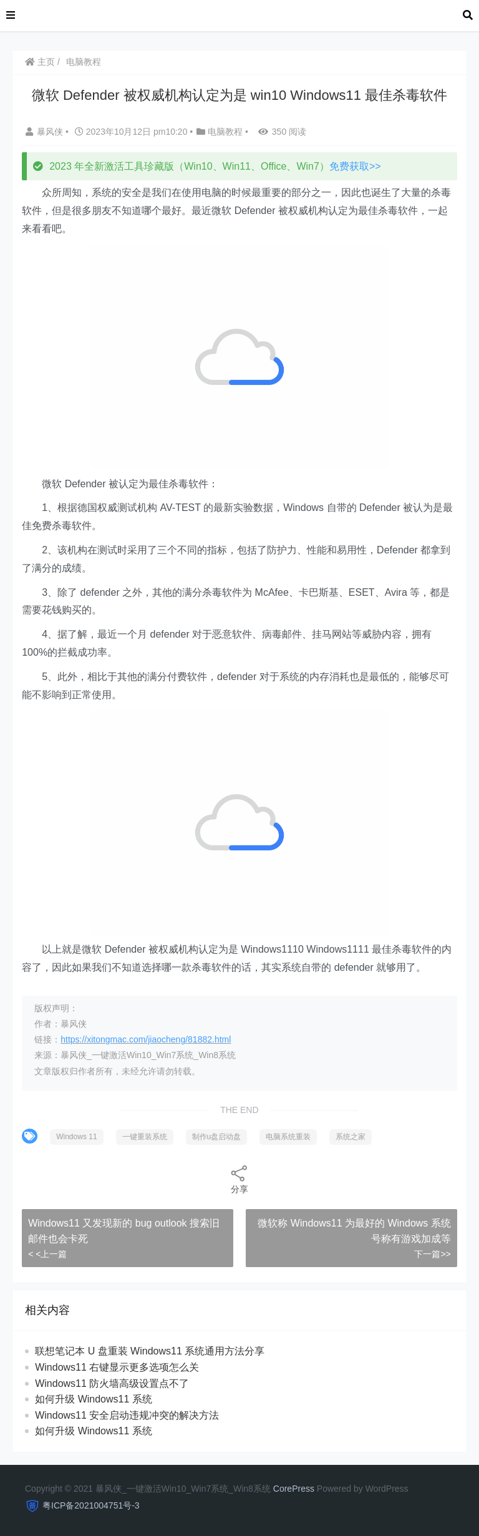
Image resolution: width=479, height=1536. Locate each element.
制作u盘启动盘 (216, 1136)
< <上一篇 (47, 1254)
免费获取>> (355, 166)
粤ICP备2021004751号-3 (91, 1505)
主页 (40, 62)
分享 (239, 1179)
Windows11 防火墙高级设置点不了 (112, 1383)
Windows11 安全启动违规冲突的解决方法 (127, 1415)
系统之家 (350, 1136)
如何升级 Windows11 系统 (93, 1399)
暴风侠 (45, 132)
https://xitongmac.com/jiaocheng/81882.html (145, 1039)
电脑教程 (83, 62)
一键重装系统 (144, 1136)
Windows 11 (76, 1136)
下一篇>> (432, 1254)
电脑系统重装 (288, 1136)
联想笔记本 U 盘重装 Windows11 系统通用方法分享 (149, 1351)
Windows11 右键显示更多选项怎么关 (117, 1367)
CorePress (293, 1489)
